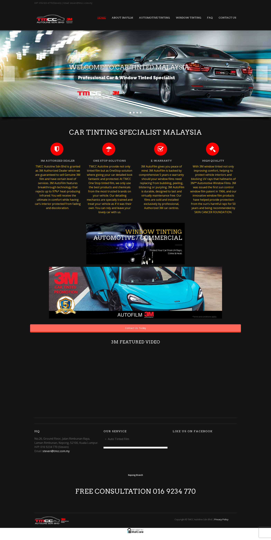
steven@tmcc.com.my (56, 451)
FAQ (210, 17)
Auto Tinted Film (118, 439)
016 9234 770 (174, 491)
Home (101, 17)
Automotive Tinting (154, 17)
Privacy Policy (221, 519)
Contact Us (227, 17)
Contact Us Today (135, 327)
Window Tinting (188, 17)
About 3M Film (122, 17)
